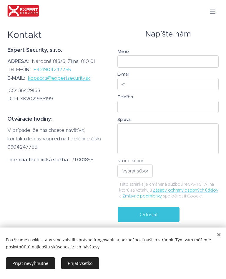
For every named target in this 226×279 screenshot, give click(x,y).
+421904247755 (52, 69)
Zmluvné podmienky (142, 196)
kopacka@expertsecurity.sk (59, 78)
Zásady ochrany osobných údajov (185, 190)
